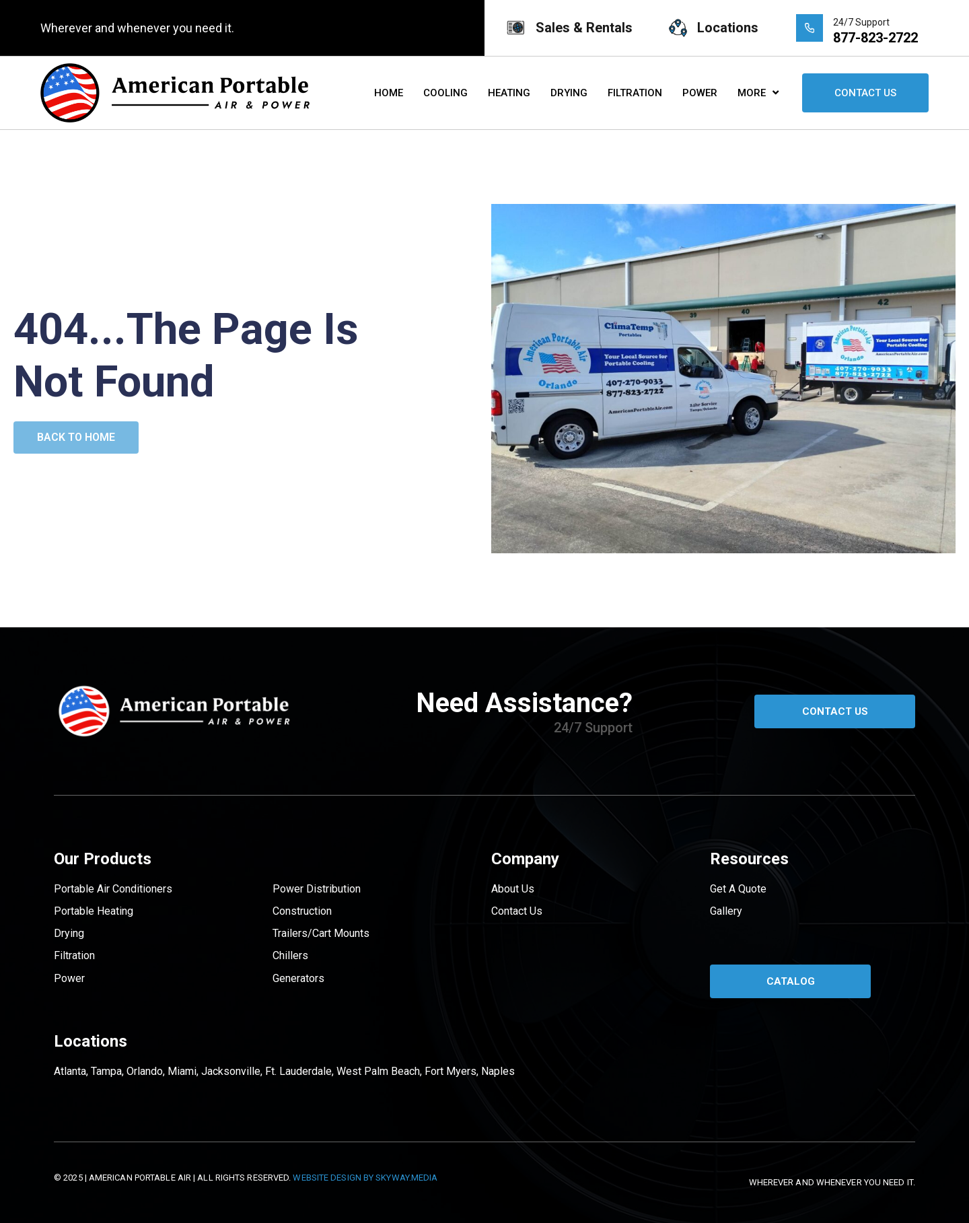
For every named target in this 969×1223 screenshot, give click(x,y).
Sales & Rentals (584, 28)
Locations (727, 28)
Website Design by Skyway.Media (365, 1178)
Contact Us (865, 93)
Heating (509, 93)
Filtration (635, 93)
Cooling (445, 93)
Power (699, 93)
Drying (568, 93)
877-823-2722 (875, 38)
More (758, 92)
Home (388, 93)
